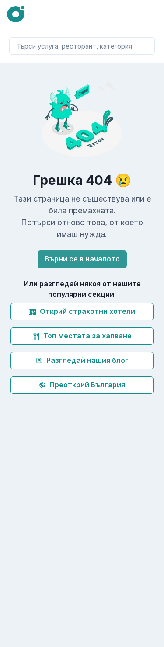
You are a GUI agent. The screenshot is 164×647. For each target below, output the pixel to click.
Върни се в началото (82, 258)
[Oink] (15, 14)
